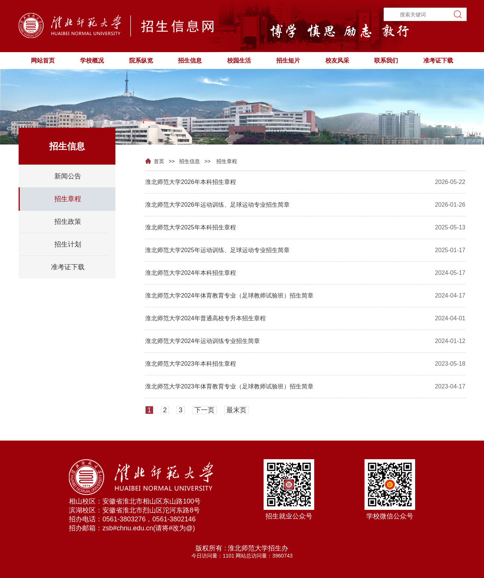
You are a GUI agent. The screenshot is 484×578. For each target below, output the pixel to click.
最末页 (236, 410)
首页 (156, 161)
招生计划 (67, 244)
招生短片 (288, 60)
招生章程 (226, 161)
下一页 (204, 410)
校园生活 (239, 60)
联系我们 (386, 60)
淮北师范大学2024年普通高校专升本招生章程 (205, 318)
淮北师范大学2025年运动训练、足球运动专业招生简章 (217, 250)
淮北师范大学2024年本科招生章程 (190, 273)
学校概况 (92, 60)
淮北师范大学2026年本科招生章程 (190, 182)
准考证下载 (438, 60)
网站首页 (43, 60)
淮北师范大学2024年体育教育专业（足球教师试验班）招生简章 (229, 295)
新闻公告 (67, 176)
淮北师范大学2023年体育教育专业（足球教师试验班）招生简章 (229, 386)
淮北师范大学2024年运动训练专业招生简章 (202, 341)
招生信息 (190, 60)
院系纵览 (141, 60)
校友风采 (337, 60)
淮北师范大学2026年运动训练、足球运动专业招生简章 (217, 204)
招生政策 (67, 221)
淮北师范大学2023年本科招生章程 (190, 364)
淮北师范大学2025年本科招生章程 (190, 227)
